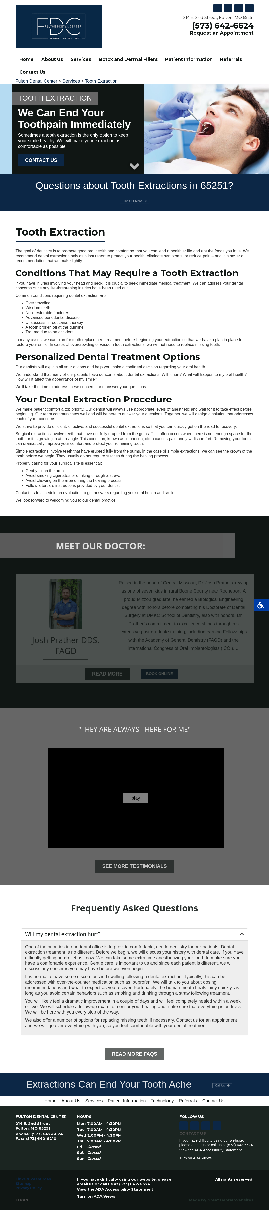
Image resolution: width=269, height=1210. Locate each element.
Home (26, 59)
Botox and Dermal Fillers (128, 59)
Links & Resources (33, 1179)
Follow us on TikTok (217, 8)
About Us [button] (52, 59)
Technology (162, 1100)
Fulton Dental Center (36, 81)
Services (71, 81)
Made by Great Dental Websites (221, 1200)
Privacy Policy (29, 1188)
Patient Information (127, 1100)
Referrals (231, 59)
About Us (70, 1100)
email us (198, 1145)
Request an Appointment (217, 33)
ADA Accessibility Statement (218, 1150)
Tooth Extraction (101, 81)
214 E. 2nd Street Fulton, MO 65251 (33, 1126)
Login (22, 1200)
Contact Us (32, 72)
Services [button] (81, 59)
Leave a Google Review (228, 8)
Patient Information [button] (189, 59)
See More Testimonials (134, 866)
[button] (134, 934)
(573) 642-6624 (223, 26)
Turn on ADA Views (195, 1158)
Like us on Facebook (249, 8)
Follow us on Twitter (238, 8)
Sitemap (24, 1183)
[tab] (134, 934)
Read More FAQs (134, 1054)
